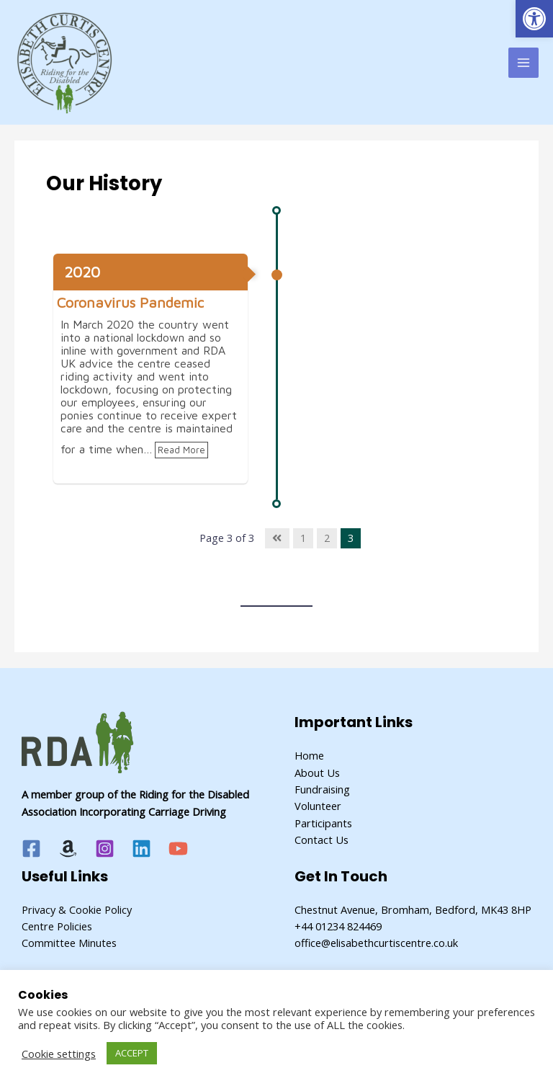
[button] (534, 18)
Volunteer (318, 805)
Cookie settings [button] (59, 1053)
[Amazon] (68, 848)
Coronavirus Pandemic (130, 302)
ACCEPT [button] (131, 1052)
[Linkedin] (141, 848)
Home (309, 755)
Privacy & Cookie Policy (77, 909)
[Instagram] (104, 848)
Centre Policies (57, 926)
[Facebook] (31, 848)
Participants (323, 823)
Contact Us (322, 839)
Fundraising (322, 789)
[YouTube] (178, 848)
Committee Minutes (69, 942)
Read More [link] (181, 450)
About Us (317, 772)
